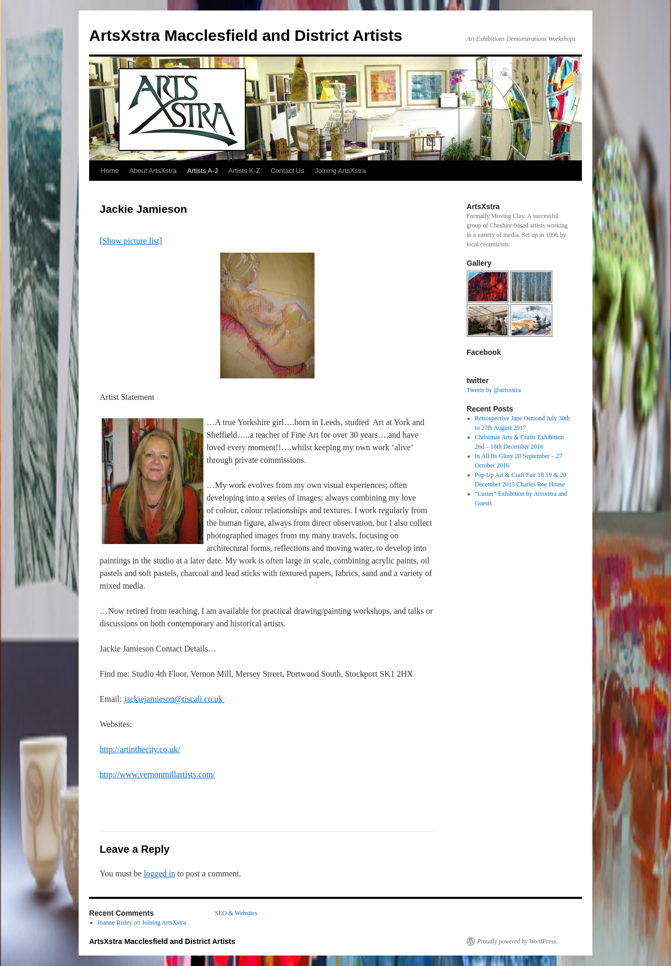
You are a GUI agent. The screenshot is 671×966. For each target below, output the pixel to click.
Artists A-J (202, 171)
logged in (159, 873)
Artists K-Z (245, 171)
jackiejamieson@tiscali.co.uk (174, 698)
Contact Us (287, 171)
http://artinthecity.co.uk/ (140, 749)
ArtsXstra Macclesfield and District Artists (245, 35)
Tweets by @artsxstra (494, 390)
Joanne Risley (115, 922)
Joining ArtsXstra (340, 171)
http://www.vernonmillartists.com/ (157, 774)
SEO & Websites (236, 913)
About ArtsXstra (153, 171)
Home (110, 171)
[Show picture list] (131, 240)
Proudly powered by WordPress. (517, 941)
